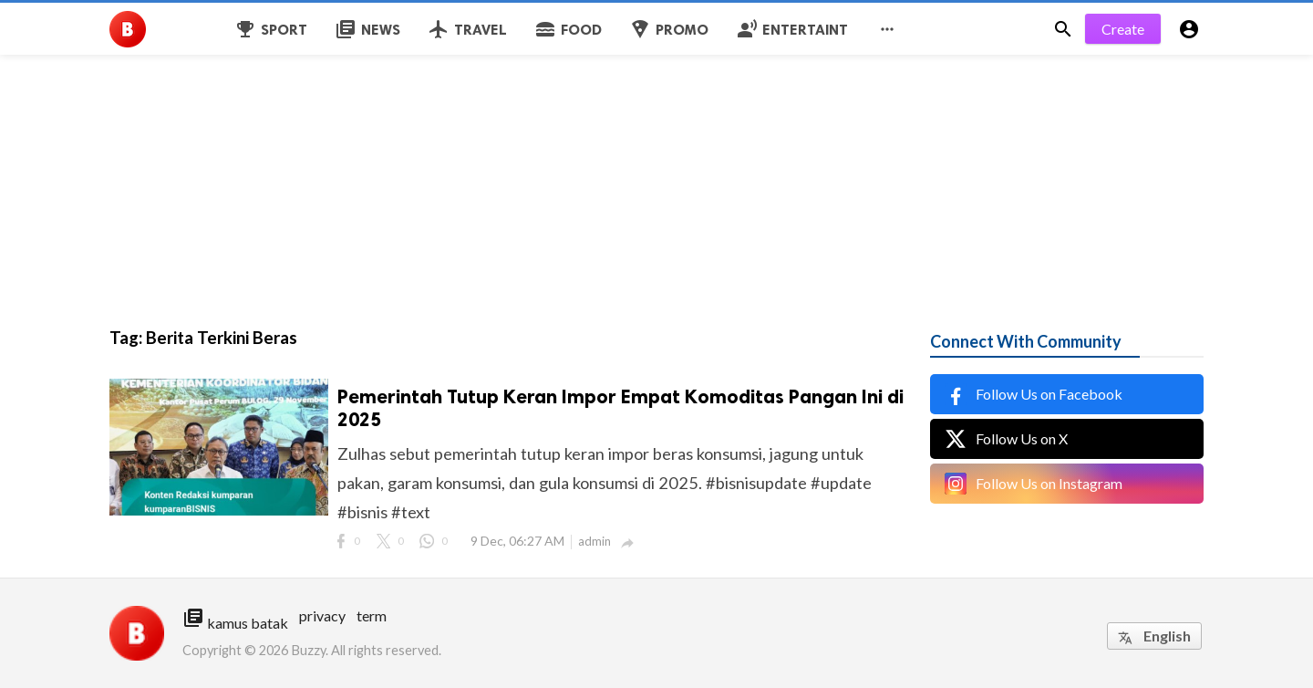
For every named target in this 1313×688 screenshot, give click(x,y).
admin (594, 541)
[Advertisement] (547, 127)
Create (1122, 28)
